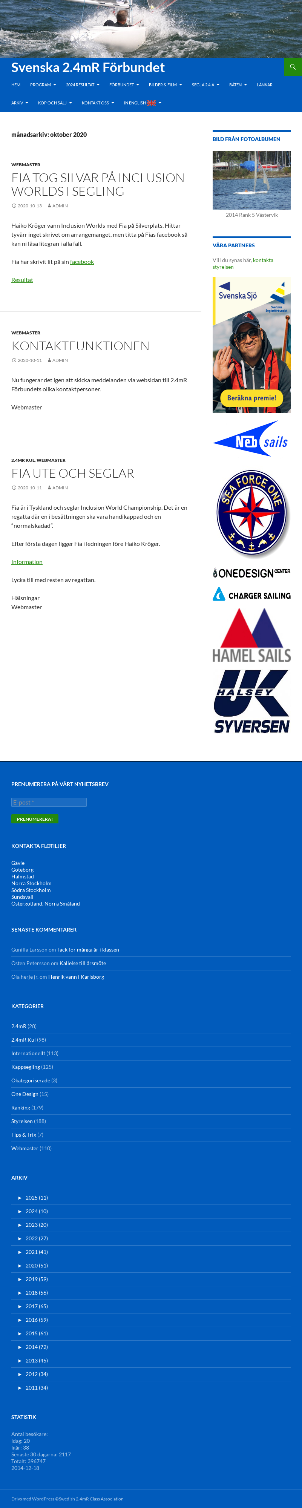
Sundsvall (22, 896)
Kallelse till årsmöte (83, 963)
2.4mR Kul (23, 460)
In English (140, 103)
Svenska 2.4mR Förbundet (88, 67)
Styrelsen (22, 1121)
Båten (235, 84)
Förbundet (121, 84)
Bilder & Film (163, 84)
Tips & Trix (23, 1134)
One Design (24, 1094)
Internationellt (28, 1053)
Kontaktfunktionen (80, 345)
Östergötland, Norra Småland (45, 903)
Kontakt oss (95, 102)
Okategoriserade (30, 1080)
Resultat (22, 279)
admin (60, 205)
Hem (15, 84)
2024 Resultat (80, 84)
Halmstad (22, 876)
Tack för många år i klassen (88, 949)
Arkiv (17, 102)
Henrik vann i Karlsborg (76, 976)
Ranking (20, 1107)
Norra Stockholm (31, 883)
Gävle (18, 863)
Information (27, 561)
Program (40, 84)
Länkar (265, 84)
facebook (82, 261)
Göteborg (22, 869)
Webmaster (25, 164)
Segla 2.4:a (203, 84)
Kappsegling (25, 1067)
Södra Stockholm (31, 890)
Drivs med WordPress (32, 1499)
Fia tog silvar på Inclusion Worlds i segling (98, 184)
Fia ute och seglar (72, 473)
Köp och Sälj (52, 102)
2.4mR (18, 1026)
